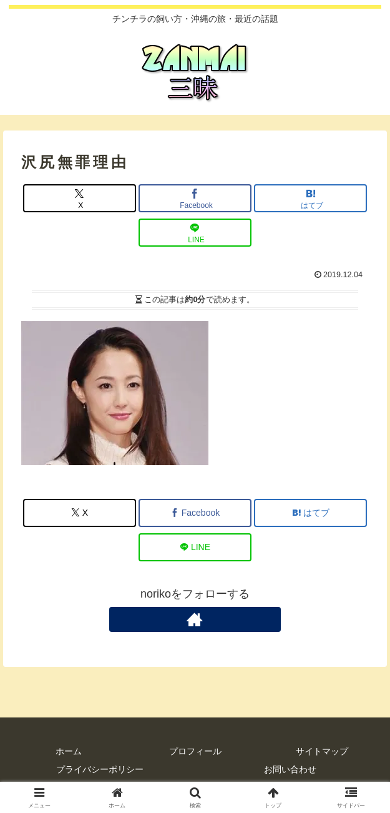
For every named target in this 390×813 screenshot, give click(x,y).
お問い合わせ (290, 769)
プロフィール (195, 751)
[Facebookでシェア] (195, 198)
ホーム (69, 751)
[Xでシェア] (79, 198)
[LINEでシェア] (195, 233)
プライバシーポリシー (100, 769)
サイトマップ (322, 751)
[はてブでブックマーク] (310, 198)
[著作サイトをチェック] (195, 619)
